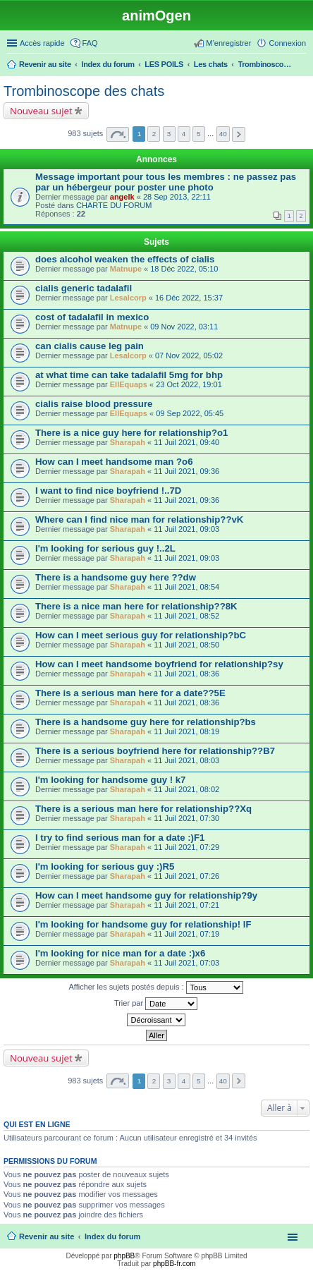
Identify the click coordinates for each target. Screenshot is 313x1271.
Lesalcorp (128, 297)
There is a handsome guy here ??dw (115, 577)
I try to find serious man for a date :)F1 (119, 837)
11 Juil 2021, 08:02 (186, 789)
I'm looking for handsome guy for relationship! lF (143, 924)
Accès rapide (42, 43)
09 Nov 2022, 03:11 (184, 326)
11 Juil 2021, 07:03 (186, 963)
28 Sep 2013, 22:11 (177, 197)
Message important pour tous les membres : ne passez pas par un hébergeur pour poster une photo (165, 182)
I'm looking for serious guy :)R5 (104, 866)
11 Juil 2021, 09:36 (186, 471)
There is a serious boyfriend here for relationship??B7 (155, 751)
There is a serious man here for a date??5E (130, 693)
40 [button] (223, 134)
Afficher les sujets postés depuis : (155, 987)
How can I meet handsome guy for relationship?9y (146, 895)
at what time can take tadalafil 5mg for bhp (129, 375)
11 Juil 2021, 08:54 (186, 587)
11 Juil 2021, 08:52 (186, 616)
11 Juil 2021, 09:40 (186, 442)
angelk (122, 197)
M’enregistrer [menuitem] (228, 43)
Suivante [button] (238, 134)
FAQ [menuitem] (90, 43)
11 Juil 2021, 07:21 (186, 905)
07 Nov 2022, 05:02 (189, 355)
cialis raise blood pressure (93, 404)
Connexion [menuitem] (287, 43)
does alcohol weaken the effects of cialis (124, 259)
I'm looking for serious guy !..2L (105, 548)
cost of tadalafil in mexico (92, 317)
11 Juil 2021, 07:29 (186, 847)
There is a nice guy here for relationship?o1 (131, 432)
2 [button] (154, 134)
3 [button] (169, 134)
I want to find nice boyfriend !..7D (108, 490)
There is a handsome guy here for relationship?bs (145, 722)
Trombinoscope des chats (84, 91)
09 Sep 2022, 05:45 (189, 413)
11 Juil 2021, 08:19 (186, 731)
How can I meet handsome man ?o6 (114, 461)
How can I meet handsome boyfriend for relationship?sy (159, 664)
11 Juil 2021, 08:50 (186, 644)
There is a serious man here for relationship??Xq (143, 808)
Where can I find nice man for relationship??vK (139, 519)
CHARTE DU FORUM (114, 205)
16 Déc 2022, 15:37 (189, 297)
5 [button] (199, 134)
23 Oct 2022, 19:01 (189, 384)
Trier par (155, 1003)
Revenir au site (46, 1236)
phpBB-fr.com (174, 1263)
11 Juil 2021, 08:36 (186, 673)
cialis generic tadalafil (83, 288)
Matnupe (126, 268)
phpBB (124, 1256)
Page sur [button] (117, 134)
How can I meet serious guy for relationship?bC (140, 635)
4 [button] (184, 134)
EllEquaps (128, 384)
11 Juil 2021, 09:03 (186, 529)
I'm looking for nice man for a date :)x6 (120, 953)
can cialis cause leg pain (89, 346)
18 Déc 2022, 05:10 (184, 268)
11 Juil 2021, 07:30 (186, 818)
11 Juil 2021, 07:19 (186, 934)
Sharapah (127, 442)
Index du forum (112, 1236)
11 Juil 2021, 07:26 (186, 876)
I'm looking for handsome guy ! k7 (110, 779)
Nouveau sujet (41, 110)
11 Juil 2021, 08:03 (186, 760)
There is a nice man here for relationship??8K (136, 606)
